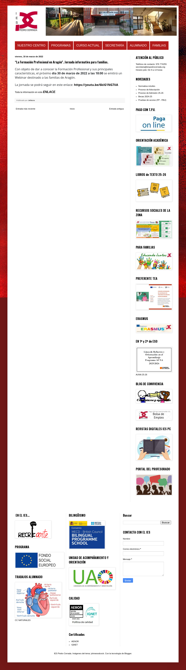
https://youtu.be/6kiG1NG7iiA (96, 85)
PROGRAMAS (60, 45)
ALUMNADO (138, 45)
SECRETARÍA (114, 45)
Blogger (127, 653)
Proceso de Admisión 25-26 (150, 93)
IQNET (74, 645)
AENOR (75, 641)
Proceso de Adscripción (149, 89)
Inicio (72, 109)
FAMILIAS (159, 45)
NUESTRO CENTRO (31, 45)
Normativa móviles (146, 86)
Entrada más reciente (25, 109)
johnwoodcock (97, 653)
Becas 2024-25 (145, 96)
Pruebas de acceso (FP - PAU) (152, 100)
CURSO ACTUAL (87, 45)
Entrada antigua (116, 109)
